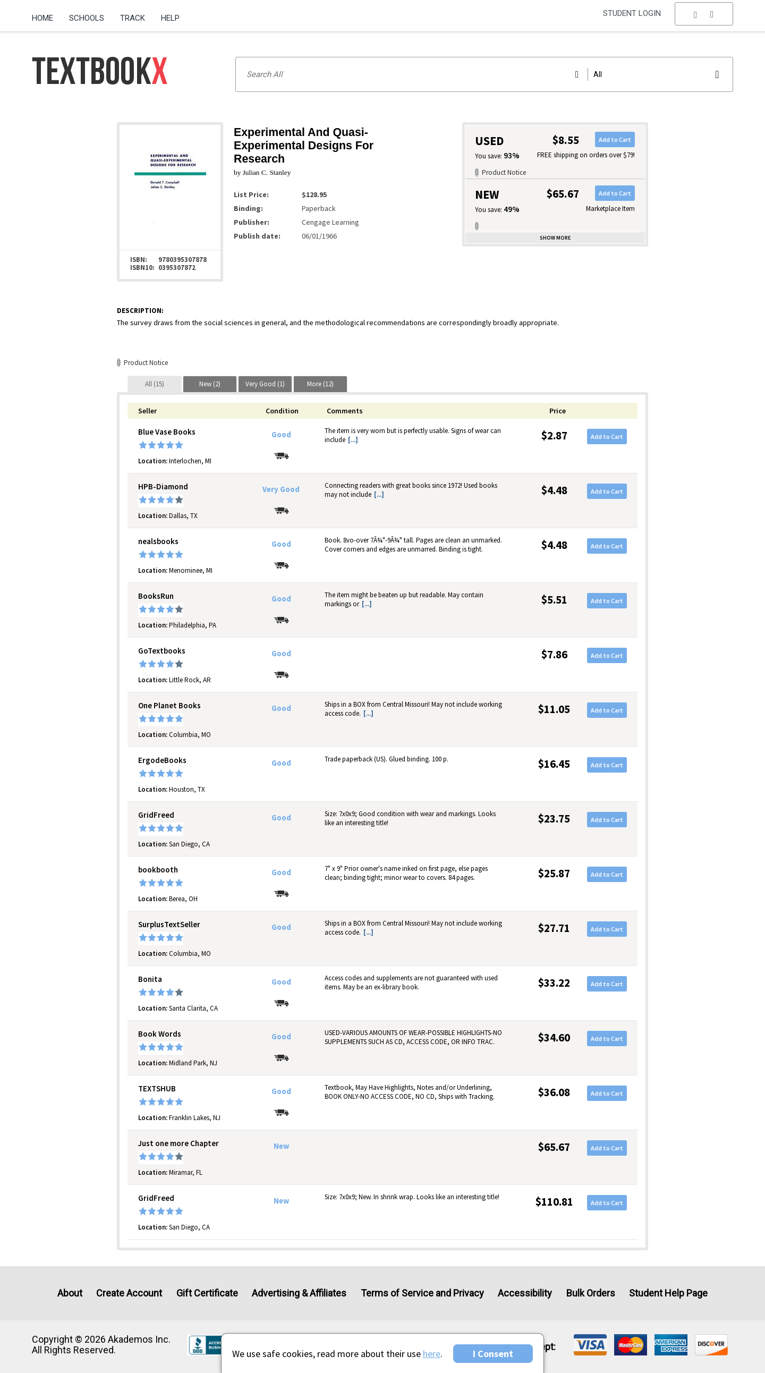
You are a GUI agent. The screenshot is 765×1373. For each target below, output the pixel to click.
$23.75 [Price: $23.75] (554, 818)
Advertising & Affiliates (299, 1293)
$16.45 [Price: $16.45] (554, 764)
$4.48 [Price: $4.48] (554, 490)
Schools (86, 18)
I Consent (493, 1353)
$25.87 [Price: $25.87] (554, 873)
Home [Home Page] (42, 18)
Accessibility (525, 1293)
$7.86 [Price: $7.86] (554, 654)
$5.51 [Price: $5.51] (554, 599)
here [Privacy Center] (431, 1353)
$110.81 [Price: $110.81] (554, 1201)
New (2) (209, 383)
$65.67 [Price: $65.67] (554, 1147)
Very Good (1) (265, 383)
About (69, 1293)
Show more (555, 237)
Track (132, 18)
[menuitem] (46, 14)
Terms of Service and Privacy (422, 1293)
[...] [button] (353, 439)
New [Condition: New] (281, 1146)
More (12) (320, 383)
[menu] (704, 18)
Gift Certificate (207, 1293)
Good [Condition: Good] (281, 434)
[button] (704, 18)
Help (170, 18)
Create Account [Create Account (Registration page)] (129, 1293)
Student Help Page (668, 1293)
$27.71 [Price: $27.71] (554, 928)
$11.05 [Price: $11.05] (554, 709)
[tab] (155, 384)
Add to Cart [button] (615, 139)
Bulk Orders (590, 1293)
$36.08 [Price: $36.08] (554, 1092)
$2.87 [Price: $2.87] (554, 435)
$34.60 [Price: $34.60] (554, 1037)
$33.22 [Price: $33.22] (554, 983)
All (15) (154, 383)
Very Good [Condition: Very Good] (281, 489)
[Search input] (484, 74)
